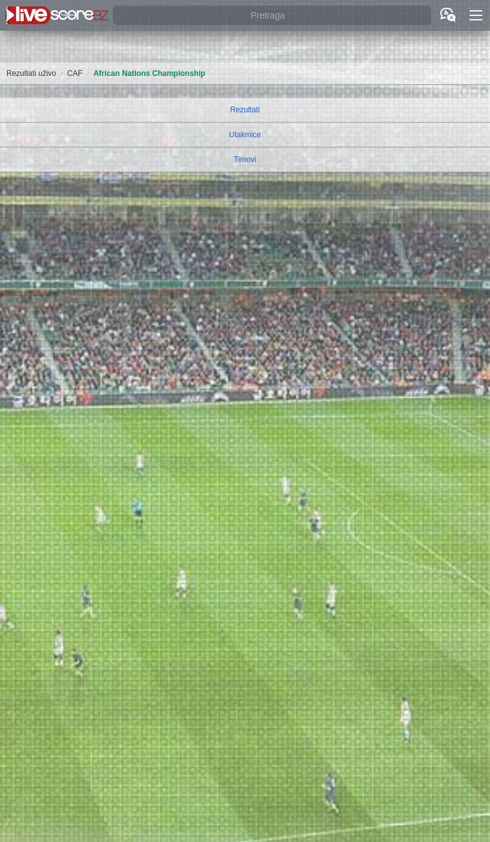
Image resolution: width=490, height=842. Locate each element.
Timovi (245, 159)
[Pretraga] (272, 16)
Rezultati (245, 109)
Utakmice (245, 134)
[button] (476, 15)
